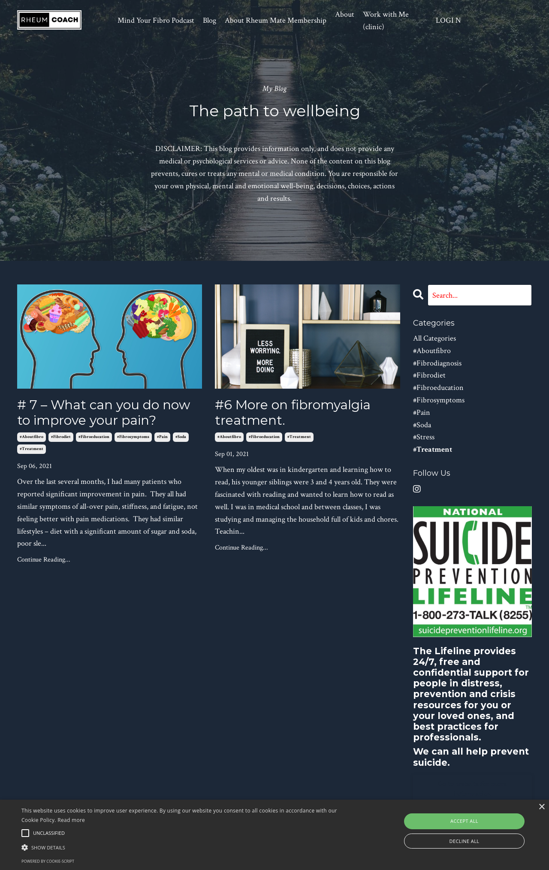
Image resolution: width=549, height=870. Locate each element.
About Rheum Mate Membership (275, 20)
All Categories (434, 338)
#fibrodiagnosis (437, 363)
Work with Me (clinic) (386, 20)
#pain (162, 437)
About (344, 14)
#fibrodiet (61, 437)
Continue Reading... (43, 559)
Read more (71, 820)
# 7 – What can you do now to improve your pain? (103, 412)
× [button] (541, 807)
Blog (209, 20)
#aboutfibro (31, 437)
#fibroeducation (93, 437)
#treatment (31, 449)
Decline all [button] (464, 841)
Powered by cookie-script (47, 861)
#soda (180, 437)
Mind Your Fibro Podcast (156, 20)
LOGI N (448, 20)
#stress (423, 437)
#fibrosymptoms (133, 437)
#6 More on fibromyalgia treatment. (293, 412)
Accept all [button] (464, 821)
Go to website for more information (472, 789)
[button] (185, 847)
